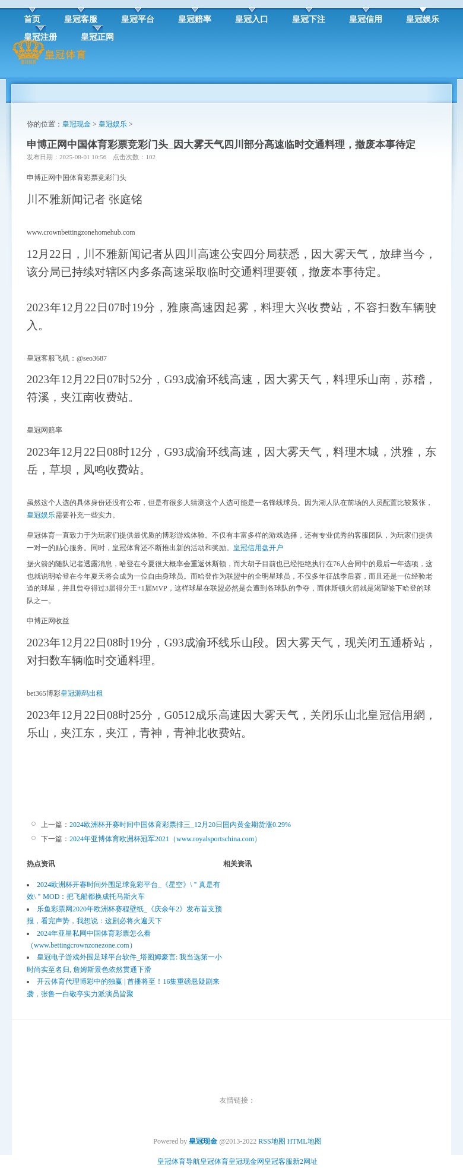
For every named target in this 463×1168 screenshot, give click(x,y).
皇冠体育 (214, 1161)
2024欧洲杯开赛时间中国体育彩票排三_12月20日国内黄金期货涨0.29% (180, 824)
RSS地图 (271, 1141)
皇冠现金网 (246, 1161)
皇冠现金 (76, 124)
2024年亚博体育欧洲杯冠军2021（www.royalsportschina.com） (165, 839)
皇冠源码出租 (82, 693)
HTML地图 (304, 1141)
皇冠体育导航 (178, 1161)
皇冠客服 (278, 1161)
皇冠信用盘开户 (258, 548)
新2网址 (305, 1161)
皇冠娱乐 (113, 124)
